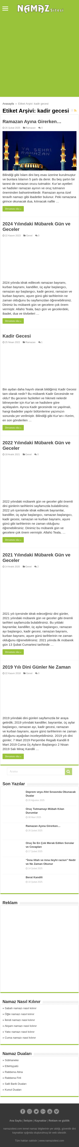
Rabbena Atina (14, 1072)
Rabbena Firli (13, 1077)
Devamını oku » (13, 208)
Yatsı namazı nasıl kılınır (19, 1031)
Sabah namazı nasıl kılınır (20, 1008)
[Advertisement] (39, 57)
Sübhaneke (12, 1060)
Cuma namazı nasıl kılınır (20, 1037)
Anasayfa (8, 103)
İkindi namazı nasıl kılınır (20, 1020)
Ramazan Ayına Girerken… (32, 121)
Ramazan (31, 127)
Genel (29, 235)
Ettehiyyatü (11, 1066)
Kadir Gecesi (17, 336)
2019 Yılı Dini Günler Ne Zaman (37, 667)
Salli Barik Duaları (16, 1083)
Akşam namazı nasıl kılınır (21, 1025)
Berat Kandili (34, 877)
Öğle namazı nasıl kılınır (19, 1014)
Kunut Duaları (13, 1089)
